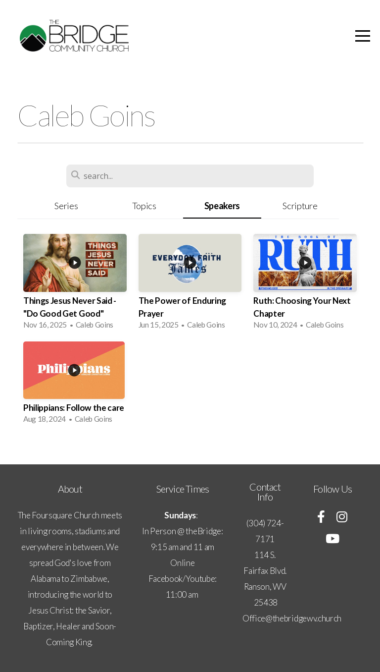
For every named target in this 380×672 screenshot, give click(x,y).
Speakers (222, 205)
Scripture (300, 205)
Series (66, 205)
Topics (144, 205)
